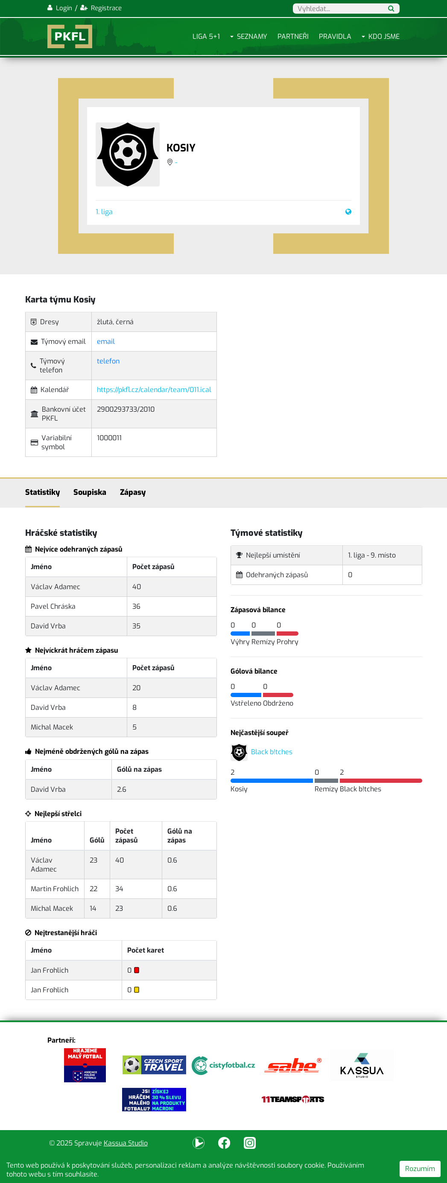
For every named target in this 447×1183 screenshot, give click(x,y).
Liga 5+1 (206, 36)
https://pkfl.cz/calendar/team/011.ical (154, 389)
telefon (108, 361)
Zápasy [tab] (133, 492)
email (106, 341)
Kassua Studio (126, 1143)
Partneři (293, 36)
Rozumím (420, 1168)
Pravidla (335, 36)
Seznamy (252, 36)
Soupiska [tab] (89, 492)
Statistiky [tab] (42, 492)
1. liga (104, 211)
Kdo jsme (384, 36)
